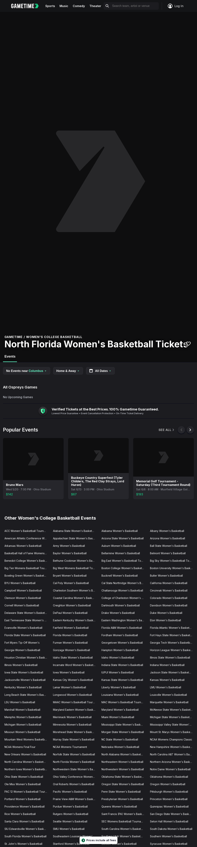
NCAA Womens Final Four (19, 746)
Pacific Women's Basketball (70, 791)
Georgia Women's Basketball (22, 650)
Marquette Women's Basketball (169, 702)
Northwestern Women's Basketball (122, 769)
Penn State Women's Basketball (121, 791)
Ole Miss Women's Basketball (22, 784)
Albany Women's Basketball (167, 530)
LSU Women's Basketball (19, 702)
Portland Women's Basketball (22, 799)
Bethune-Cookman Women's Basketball (75, 560)
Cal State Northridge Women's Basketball (124, 583)
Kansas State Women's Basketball (122, 679)
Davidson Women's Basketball (168, 605)
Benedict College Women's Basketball (27, 560)
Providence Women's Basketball (24, 806)
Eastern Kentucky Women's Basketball (75, 620)
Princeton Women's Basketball (168, 799)
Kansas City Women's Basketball (73, 679)
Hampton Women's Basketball (119, 650)
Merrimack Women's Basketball (72, 717)
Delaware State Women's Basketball (26, 612)
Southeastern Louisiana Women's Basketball (75, 836)
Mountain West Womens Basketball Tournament (27, 739)
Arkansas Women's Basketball (22, 545)
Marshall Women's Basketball (22, 709)
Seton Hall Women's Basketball (169, 821)
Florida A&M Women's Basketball (121, 627)
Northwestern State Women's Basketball (75, 769)
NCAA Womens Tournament (70, 746)
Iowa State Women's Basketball (23, 672)
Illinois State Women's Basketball (170, 657)
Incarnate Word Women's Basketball (75, 665)
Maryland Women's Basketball (120, 709)
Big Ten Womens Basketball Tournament (27, 568)
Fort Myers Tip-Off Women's (22, 642)
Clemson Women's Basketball (22, 597)
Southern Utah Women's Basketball (123, 836)
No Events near (26, 371)
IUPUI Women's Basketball (117, 672)
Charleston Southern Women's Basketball (75, 590)
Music (64, 6)
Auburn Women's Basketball (118, 545)
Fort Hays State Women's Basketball (172, 635)
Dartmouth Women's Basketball (120, 605)
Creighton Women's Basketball (72, 605)
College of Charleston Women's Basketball (124, 597)
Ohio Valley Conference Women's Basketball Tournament (75, 776)
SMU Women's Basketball (69, 828)
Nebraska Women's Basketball (120, 746)
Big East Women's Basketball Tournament (124, 560)
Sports (50, 6)
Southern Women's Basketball (168, 836)
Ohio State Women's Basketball (23, 776)
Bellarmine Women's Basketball (120, 553)
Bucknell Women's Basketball (119, 575)
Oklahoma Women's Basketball (169, 776)
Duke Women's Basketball (166, 612)
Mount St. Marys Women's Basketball (172, 732)
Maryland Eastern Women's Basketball (75, 709)
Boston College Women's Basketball (123, 568)
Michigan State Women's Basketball (172, 717)
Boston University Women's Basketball (173, 568)
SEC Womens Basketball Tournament (124, 821)
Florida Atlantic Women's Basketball (172, 627)
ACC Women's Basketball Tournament (27, 530)
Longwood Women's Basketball (72, 694)
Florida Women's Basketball (70, 635)
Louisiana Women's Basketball (120, 694)
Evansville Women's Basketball (23, 627)
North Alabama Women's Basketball (123, 754)
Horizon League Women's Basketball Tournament (173, 650)
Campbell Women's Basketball (23, 590)
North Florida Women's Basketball (74, 761)
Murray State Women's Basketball (73, 739)
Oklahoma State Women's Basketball (124, 776)
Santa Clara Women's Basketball (24, 821)
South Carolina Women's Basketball (123, 828)
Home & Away (68, 370)
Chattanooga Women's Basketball (122, 590)
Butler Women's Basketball (166, 575)
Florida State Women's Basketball (25, 635)
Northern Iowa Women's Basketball (26, 769)
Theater (95, 6)
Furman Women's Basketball (70, 642)
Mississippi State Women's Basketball (124, 724)
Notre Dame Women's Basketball (170, 769)
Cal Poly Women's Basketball (71, 583)
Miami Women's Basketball (117, 717)
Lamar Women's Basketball (69, 687)
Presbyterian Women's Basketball (122, 799)
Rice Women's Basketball (20, 814)
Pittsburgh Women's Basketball (169, 791)
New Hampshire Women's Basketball (172, 746)
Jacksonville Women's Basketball (25, 679)
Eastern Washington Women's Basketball (124, 620)
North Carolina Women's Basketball (26, 761)
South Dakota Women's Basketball (171, 828)
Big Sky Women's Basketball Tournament (173, 560)
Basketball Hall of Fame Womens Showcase (27, 553)
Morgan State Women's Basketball (122, 732)
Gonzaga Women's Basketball (71, 650)
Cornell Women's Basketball (21, 605)
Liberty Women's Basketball (118, 687)
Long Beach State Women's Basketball (27, 694)
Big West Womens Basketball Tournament (75, 568)
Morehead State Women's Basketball (75, 732)
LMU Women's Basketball (165, 687)
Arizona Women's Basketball (167, 538)
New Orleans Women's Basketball (25, 754)
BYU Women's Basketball (19, 583)
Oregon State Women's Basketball (122, 784)
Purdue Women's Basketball (70, 806)
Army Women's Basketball (69, 545)
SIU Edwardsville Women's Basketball (27, 828)
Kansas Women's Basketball (167, 679)
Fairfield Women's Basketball (71, 627)
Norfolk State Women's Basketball (74, 754)
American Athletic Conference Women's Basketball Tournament (27, 538)
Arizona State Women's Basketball (122, 538)
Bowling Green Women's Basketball (26, 575)
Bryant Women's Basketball (70, 575)
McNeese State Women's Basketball (172, 709)
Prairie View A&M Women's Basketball (75, 799)
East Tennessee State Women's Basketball (27, 620)
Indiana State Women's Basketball (122, 665)
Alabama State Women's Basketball (74, 530)
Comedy (79, 6)
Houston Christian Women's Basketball (27, 657)
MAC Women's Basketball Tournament (124, 702)
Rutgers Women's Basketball (70, 814)
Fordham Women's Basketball (119, 635)
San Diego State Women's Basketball (173, 814)
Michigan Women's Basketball (22, 724)
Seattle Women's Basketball (70, 821)
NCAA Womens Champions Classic (171, 739)
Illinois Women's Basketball (20, 665)
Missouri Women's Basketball (22, 732)
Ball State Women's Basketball (168, 545)
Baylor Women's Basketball (70, 553)
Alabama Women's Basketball (119, 530)
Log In (175, 6)
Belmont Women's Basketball (168, 553)
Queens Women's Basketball (119, 806)
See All (167, 430)
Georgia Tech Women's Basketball (171, 642)
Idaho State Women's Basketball (73, 657)
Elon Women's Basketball (165, 620)
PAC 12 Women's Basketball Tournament (27, 791)
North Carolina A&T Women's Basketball (173, 754)
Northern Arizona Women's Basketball (173, 761)
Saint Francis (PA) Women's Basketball (124, 814)
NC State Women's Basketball (119, 739)
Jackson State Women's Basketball (171, 672)
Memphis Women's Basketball (22, 717)
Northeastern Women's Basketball (122, 761)
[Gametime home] (27, 6)
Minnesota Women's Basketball (72, 724)
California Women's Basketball (168, 583)
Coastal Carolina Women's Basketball (75, 597)
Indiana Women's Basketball (167, 665)
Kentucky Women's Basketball (23, 687)
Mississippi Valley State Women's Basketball (173, 724)
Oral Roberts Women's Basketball (73, 784)
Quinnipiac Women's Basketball (169, 806)
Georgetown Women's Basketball (122, 642)
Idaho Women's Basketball (117, 657)
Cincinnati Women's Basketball (168, 590)
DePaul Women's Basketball (70, 612)
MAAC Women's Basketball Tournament (75, 702)
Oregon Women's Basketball (167, 784)
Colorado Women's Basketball (168, 597)
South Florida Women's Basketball (25, 836)
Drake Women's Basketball (118, 612)
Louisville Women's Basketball (168, 694)
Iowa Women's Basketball (69, 672)
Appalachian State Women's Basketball (75, 538)
